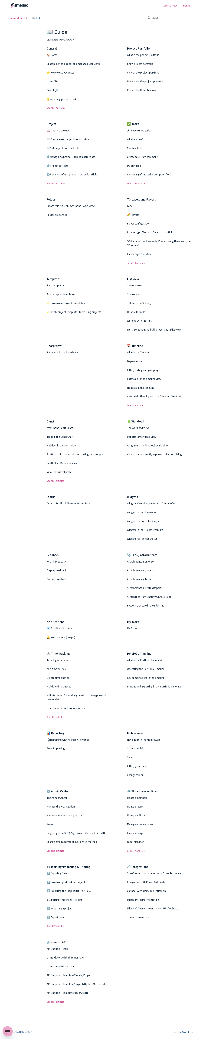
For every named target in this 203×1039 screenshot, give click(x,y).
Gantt (50, 421)
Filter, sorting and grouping (142, 370)
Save (130, 757)
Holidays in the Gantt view (61, 445)
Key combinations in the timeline (145, 678)
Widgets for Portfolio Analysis (143, 521)
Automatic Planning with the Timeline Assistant (154, 396)
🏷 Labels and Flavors (141, 199)
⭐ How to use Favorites (60, 72)
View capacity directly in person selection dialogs (155, 454)
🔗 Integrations (137, 867)
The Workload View (138, 428)
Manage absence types (140, 824)
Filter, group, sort (137, 766)
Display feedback (56, 570)
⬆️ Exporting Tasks (57, 873)
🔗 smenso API (57, 942)
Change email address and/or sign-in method (72, 842)
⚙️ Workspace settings (142, 791)
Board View (54, 346)
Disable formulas (136, 312)
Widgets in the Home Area (141, 512)
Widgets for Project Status (142, 538)
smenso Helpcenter (19, 18)
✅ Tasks (133, 124)
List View (133, 279)
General (52, 48)
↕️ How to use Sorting (139, 303)
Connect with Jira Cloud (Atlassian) (147, 891)
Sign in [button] (186, 5)
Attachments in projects (140, 570)
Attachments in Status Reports (144, 588)
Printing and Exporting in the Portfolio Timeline (154, 686)
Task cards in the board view (63, 352)
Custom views (135, 285)
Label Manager (135, 842)
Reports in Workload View (141, 437)
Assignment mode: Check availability (147, 445)
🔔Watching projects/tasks (62, 99)
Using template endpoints (62, 966)
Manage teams (135, 806)
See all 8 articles (136, 405)
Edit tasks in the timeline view (144, 379)
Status (51, 497)
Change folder (135, 775)
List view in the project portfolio (145, 81)
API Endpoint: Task (57, 949)
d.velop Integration (138, 917)
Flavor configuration (138, 223)
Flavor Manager (135, 833)
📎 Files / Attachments (142, 555)
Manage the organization (61, 806)
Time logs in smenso (58, 660)
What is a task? (135, 139)
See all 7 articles (55, 480)
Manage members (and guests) (64, 815)
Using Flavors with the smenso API (66, 957)
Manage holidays (136, 815)
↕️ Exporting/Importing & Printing (68, 867)
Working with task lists (140, 320)
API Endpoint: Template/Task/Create (67, 993)
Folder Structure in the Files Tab (145, 605)
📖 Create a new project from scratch (68, 139)
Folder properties (57, 215)
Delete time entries (58, 678)
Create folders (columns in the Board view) (71, 206)
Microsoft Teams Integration (143, 900)
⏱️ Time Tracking (58, 653)
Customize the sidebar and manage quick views (73, 64)
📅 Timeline (135, 346)
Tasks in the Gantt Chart (60, 437)
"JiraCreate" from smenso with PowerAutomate (154, 873)
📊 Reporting (55, 733)
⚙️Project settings (57, 166)
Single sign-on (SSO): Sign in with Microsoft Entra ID (76, 833)
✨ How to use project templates (66, 303)
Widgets (132, 497)
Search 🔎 (52, 90)
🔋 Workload (135, 421)
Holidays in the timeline (140, 387)
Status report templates (61, 294)
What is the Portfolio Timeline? (144, 660)
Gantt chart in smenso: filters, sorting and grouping (75, 454)
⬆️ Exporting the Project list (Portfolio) (69, 891)
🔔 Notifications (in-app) (61, 637)
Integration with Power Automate (146, 882)
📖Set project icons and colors (64, 148)
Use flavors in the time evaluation (66, 708)
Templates (54, 279)
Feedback (53, 555)
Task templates (55, 285)
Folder (51, 199)
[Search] (169, 18)
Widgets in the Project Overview (145, 530)
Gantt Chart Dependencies (62, 463)
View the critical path (59, 472)
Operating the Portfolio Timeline (145, 669)
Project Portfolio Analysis (141, 90)
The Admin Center (57, 798)
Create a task (134, 148)
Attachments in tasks (139, 579)
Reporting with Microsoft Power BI (69, 739)
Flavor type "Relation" (140, 254)
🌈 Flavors (133, 215)
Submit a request (171, 5)
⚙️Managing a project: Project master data (71, 157)
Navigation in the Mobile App (143, 739)
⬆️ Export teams (56, 917)
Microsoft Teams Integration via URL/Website (152, 908)
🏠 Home (52, 55)
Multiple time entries (59, 686)
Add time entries (56, 669)
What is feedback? (57, 561)
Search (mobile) (136, 748)
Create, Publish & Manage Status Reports (70, 503)
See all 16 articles (56, 183)
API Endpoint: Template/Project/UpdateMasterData (76, 984)
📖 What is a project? (58, 130)
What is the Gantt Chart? (60, 428)
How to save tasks (141, 130)
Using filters (54, 81)
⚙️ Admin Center (58, 791)
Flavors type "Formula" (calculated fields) (151, 232)
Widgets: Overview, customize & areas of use (152, 503)
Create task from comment (142, 157)
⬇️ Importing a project (60, 908)
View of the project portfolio (143, 72)
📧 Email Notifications (59, 628)
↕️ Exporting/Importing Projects (64, 900)
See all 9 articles (136, 263)
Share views (134, 294)
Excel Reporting (56, 748)
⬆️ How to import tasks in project (66, 882)
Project (51, 124)
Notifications (55, 622)
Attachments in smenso (140, 561)
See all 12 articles (56, 107)
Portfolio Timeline (139, 653)
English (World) (181, 1032)
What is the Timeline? (139, 352)
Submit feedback (57, 579)
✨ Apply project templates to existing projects (74, 312)
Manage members (137, 798)
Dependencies (135, 361)
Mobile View (135, 733)
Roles (50, 824)
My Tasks (133, 622)
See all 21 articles (136, 183)
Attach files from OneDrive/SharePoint (149, 597)
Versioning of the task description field (149, 174)
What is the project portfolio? (143, 55)
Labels (130, 206)
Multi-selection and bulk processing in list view (154, 329)
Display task (134, 166)
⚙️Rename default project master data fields (73, 174)
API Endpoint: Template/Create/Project (69, 975)
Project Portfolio (138, 48)
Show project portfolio (140, 64)
